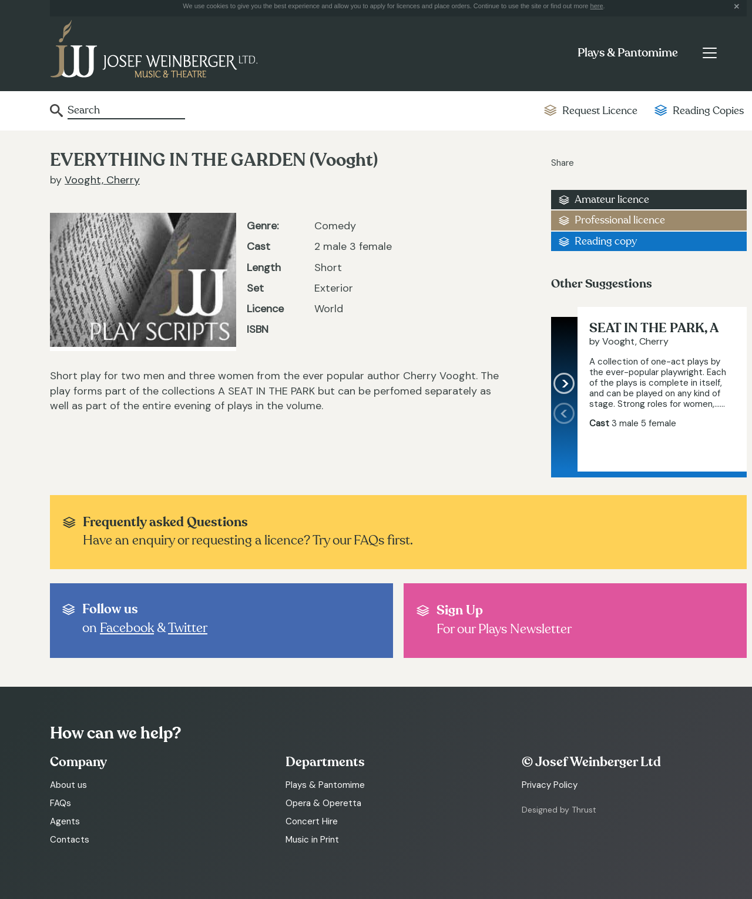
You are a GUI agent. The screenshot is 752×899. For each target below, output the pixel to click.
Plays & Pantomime (628, 53)
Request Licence (599, 111)
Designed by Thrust (559, 809)
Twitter (187, 628)
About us (68, 785)
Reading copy (606, 241)
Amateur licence (612, 199)
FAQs (60, 803)
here (596, 5)
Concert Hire (312, 821)
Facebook (127, 628)
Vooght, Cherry (102, 180)
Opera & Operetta (323, 803)
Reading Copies (708, 111)
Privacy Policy (550, 785)
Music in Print (312, 839)
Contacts (69, 839)
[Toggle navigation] (709, 53)
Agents (65, 821)
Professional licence (620, 220)
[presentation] (564, 437)
